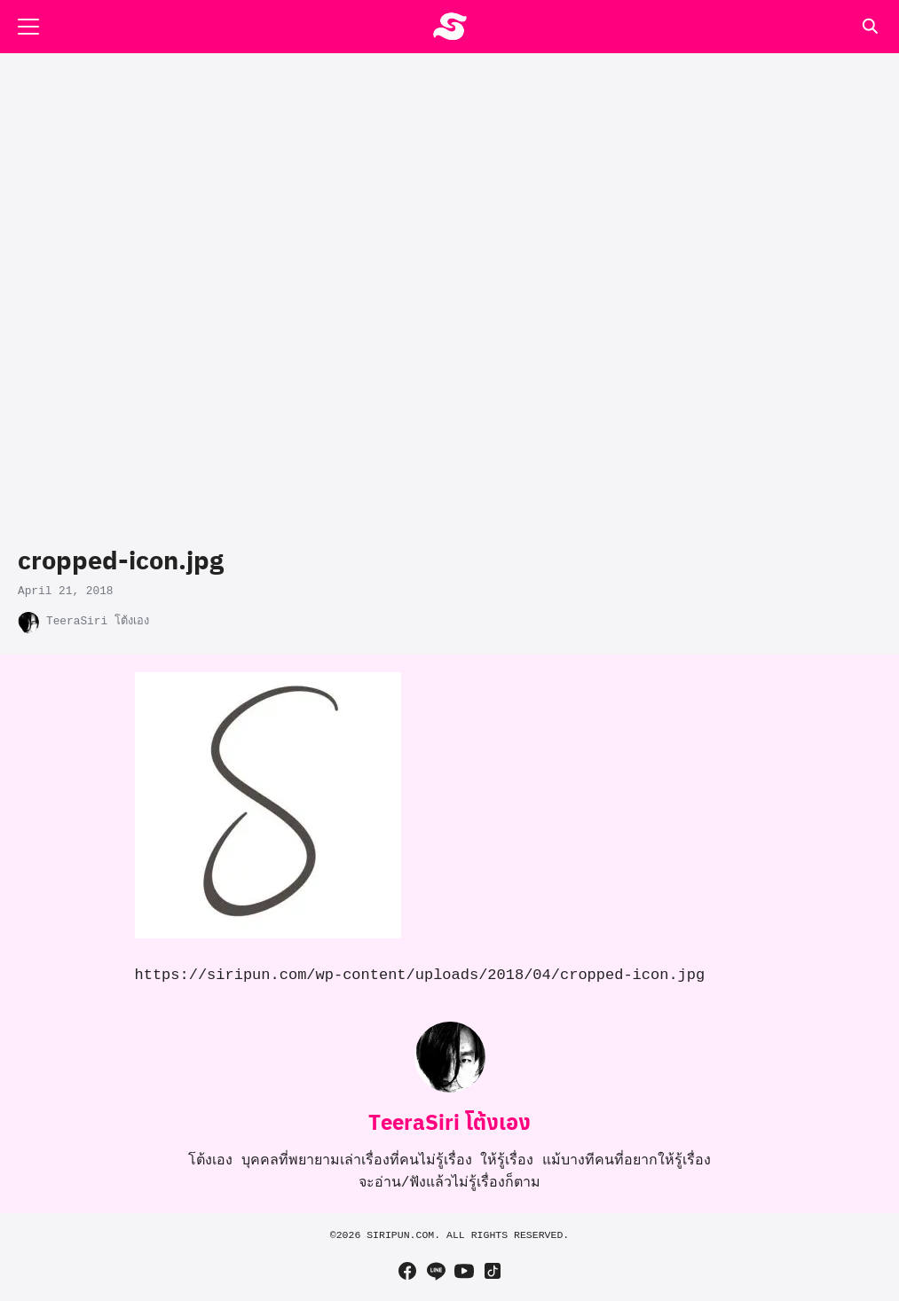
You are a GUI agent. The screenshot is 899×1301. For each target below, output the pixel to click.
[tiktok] (492, 1270)
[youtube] (464, 1270)
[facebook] (407, 1270)
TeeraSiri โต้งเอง (97, 621)
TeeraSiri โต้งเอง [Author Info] (449, 1121)
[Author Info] (449, 1089)
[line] (435, 1270)
